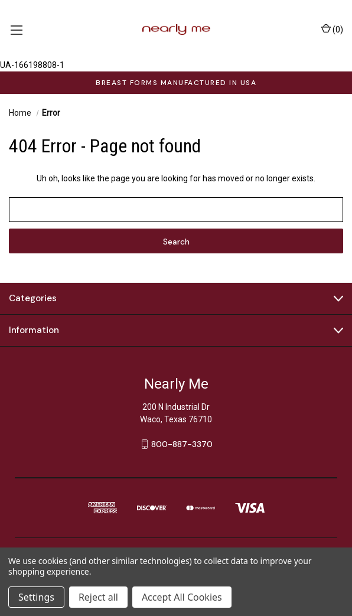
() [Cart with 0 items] (332, 29)
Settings (36, 597)
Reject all (98, 597)
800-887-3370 (182, 444)
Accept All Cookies (182, 597)
